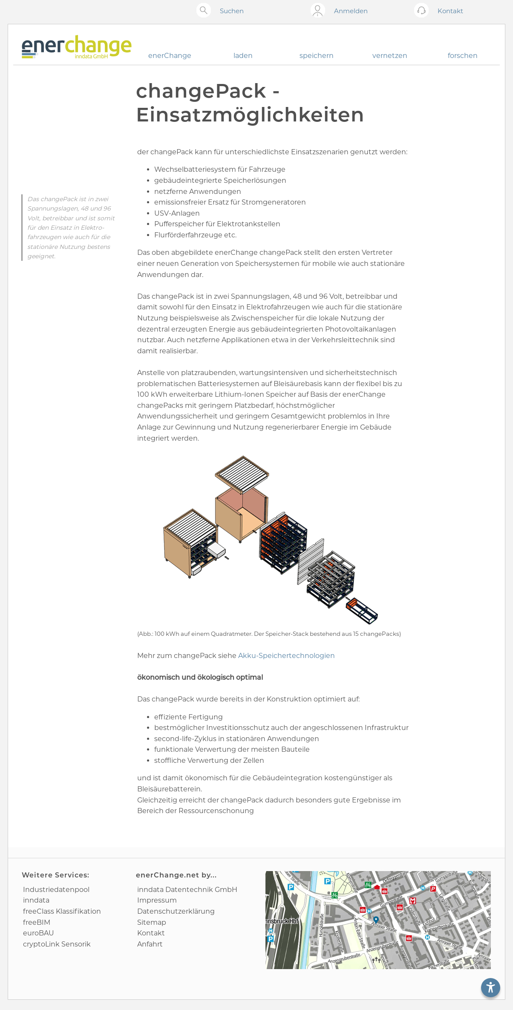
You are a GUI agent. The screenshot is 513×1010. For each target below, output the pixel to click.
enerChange (169, 56)
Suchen (232, 11)
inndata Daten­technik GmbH (187, 890)
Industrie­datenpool (56, 890)
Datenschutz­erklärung (176, 911)
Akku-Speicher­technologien (286, 656)
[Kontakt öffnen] (423, 11)
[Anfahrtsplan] (378, 920)
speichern (317, 56)
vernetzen (389, 56)
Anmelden (351, 11)
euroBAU (38, 933)
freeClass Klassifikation (62, 911)
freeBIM (36, 922)
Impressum (157, 900)
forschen (463, 56)
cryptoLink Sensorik (57, 944)
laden (243, 56)
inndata (36, 900)
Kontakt (151, 933)
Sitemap (151, 922)
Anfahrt (150, 944)
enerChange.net (167, 875)
